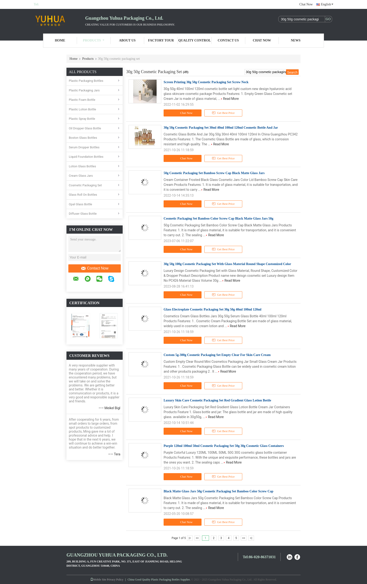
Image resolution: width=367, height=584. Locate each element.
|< (190, 538)
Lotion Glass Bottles (82, 166)
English (327, 4)
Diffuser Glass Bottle (83, 213)
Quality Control (194, 40)
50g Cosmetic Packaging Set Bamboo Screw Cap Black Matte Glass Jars (214, 173)
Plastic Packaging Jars (84, 90)
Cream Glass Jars (81, 175)
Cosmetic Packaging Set (85, 185)
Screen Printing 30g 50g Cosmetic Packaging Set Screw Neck (206, 82)
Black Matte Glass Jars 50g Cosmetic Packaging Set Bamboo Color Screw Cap (218, 491)
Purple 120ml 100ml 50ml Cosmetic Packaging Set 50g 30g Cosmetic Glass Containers (224, 446)
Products (93, 40)
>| (251, 538)
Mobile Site (98, 579)
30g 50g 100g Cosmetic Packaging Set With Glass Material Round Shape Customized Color (227, 264)
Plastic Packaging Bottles (86, 80)
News (296, 40)
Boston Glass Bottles (83, 137)
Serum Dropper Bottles (84, 147)
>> (243, 538)
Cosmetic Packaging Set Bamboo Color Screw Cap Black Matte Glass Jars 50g (218, 218)
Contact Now (95, 268)
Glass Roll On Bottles (83, 194)
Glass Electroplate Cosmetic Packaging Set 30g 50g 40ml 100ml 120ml (212, 309)
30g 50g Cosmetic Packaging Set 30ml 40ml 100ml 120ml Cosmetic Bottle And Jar (221, 127)
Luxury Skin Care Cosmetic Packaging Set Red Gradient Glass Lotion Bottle (217, 400)
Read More (231, 99)
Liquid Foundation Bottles (86, 156)
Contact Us (228, 40)
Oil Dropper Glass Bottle (85, 128)
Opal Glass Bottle (80, 204)
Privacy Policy (115, 579)
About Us (127, 40)
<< (197, 538)
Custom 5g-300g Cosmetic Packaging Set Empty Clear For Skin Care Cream (217, 355)
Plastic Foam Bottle (82, 99)
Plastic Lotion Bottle (82, 109)
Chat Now (306, 4)
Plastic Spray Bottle (82, 118)
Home (60, 40)
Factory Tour (161, 40)
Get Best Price (223, 113)
